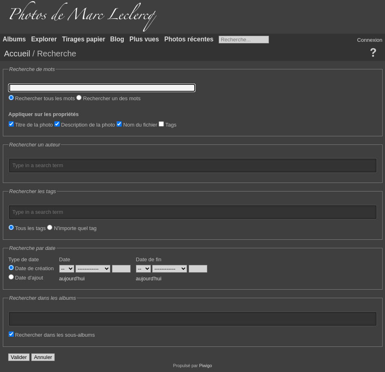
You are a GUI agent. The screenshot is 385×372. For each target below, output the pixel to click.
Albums (14, 39)
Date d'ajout (26, 278)
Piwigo (205, 365)
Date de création (31, 268)
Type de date (24, 259)
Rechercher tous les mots (42, 98)
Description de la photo (84, 125)
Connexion (369, 40)
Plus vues (144, 39)
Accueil (17, 53)
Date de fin (148, 259)
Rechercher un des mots (108, 98)
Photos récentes (188, 39)
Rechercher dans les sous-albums (52, 335)
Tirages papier (83, 39)
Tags (167, 125)
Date (64, 259)
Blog (117, 39)
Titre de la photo (31, 125)
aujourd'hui (72, 278)
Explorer (44, 39)
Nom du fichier (136, 125)
